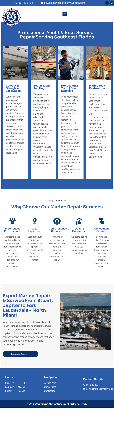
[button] (64, 14)
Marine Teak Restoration (97, 87)
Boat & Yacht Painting (41, 87)
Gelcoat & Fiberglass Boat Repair (13, 88)
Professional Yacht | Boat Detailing (69, 88)
